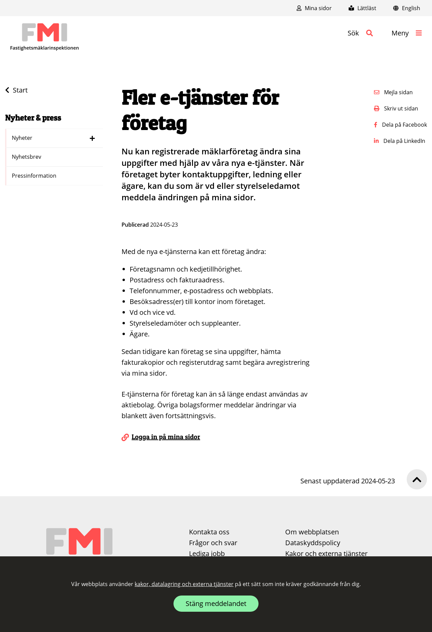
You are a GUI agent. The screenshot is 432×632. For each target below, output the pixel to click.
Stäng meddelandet (216, 603)
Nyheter (23, 138)
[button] (360, 33)
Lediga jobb (207, 553)
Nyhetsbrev (27, 156)
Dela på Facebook (400, 124)
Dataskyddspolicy (312, 542)
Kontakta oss (209, 531)
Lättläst (362, 8)
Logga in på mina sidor (166, 437)
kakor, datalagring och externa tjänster (184, 584)
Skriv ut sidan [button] (396, 108)
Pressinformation (35, 175)
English (406, 8)
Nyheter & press (33, 118)
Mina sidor (314, 8)
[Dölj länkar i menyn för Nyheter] (92, 138)
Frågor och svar (213, 542)
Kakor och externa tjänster (326, 553)
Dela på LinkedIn (399, 141)
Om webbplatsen (312, 531)
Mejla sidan (393, 92)
